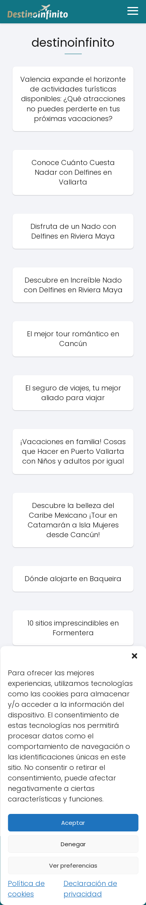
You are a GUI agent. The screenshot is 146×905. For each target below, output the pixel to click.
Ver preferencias (73, 865)
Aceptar (73, 823)
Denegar (73, 844)
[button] (134, 656)
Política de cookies (26, 889)
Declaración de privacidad (90, 889)
